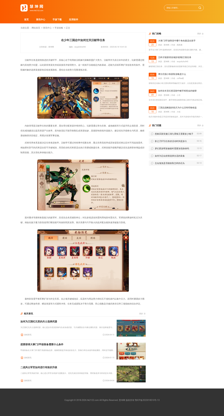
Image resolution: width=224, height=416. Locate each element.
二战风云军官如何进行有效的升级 (38, 367)
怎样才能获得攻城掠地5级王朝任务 (174, 57)
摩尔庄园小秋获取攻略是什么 (172, 74)
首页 (26, 19)
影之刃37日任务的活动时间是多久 (171, 141)
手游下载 (57, 19)
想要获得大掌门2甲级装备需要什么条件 (41, 344)
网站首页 (36, 28)
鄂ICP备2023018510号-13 (147, 400)
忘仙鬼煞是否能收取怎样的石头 (170, 163)
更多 (141, 314)
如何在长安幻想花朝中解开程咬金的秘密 (177, 91)
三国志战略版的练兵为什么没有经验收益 (177, 107)
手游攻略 (59, 28)
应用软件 (73, 19)
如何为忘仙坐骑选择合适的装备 (170, 156)
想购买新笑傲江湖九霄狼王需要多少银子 (174, 134)
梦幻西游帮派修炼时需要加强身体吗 (172, 148)
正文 (68, 28)
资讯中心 (40, 19)
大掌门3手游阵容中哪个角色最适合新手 (177, 40)
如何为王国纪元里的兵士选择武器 (38, 321)
